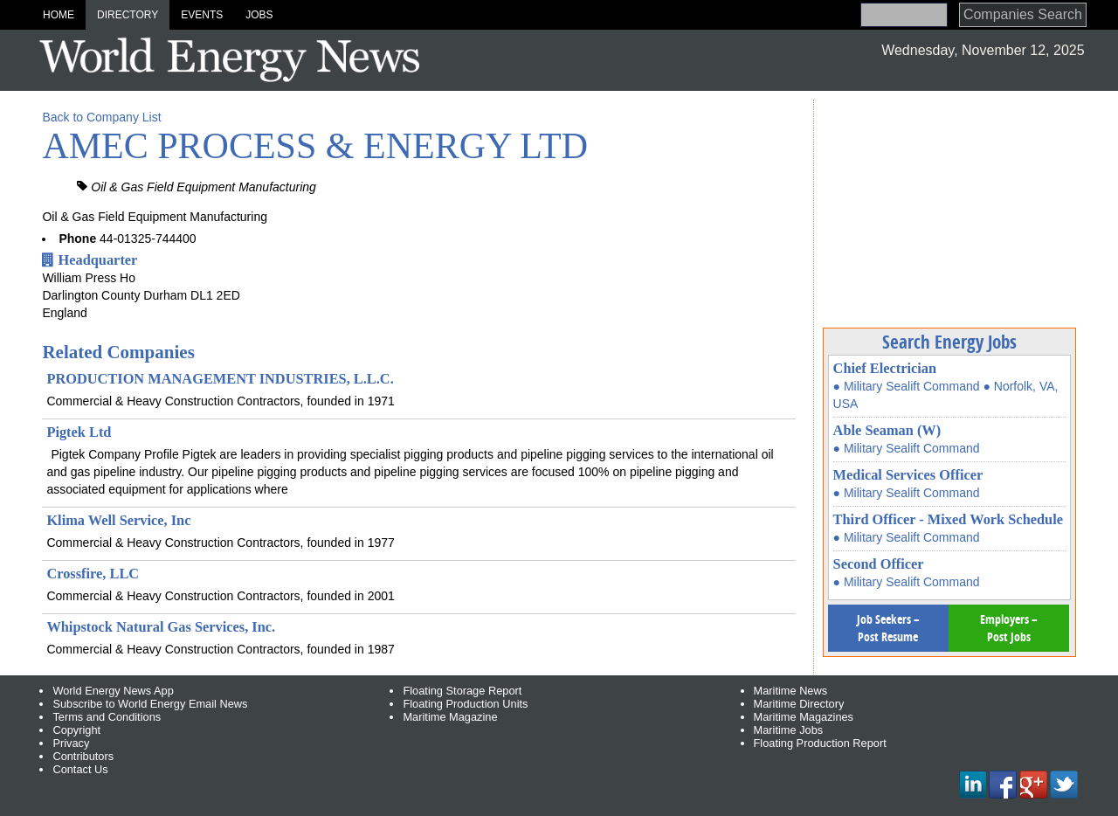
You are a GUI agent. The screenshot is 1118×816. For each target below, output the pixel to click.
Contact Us (79, 769)
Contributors (83, 756)
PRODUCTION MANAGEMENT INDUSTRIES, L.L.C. (219, 378)
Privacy (70, 743)
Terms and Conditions (106, 716)
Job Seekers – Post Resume (888, 628)
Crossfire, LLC (92, 573)
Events (202, 15)
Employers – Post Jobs (1009, 628)
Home (58, 15)
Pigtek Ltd (78, 432)
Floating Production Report (820, 743)
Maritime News (791, 690)
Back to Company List (101, 117)
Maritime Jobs (789, 729)
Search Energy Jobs (949, 341)
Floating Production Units (465, 703)
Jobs (259, 15)
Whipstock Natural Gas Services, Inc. (160, 627)
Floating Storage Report (462, 690)
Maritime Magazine (450, 716)
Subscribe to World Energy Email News (149, 703)
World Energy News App (112, 690)
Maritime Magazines (804, 716)
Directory (127, 15)
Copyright (76, 729)
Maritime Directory (799, 703)
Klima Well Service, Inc (118, 520)
